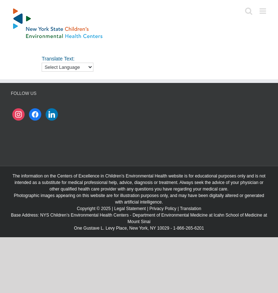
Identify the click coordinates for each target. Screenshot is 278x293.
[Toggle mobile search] (248, 11)
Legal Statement (130, 208)
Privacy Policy (163, 208)
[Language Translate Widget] (67, 67)
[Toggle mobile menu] (263, 11)
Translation (190, 208)
